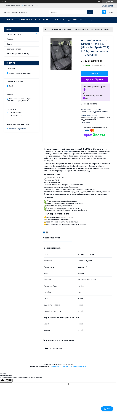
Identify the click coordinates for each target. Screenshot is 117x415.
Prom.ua (70, 364)
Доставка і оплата (77, 20)
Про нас (47, 20)
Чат (107, 409)
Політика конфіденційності (78, 366)
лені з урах (68, 151)
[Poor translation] (9, 381)
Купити (94, 73)
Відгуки (9, 44)
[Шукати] (90, 12)
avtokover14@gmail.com (18, 128)
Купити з (94, 79)
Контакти (59, 20)
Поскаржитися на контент (59, 366)
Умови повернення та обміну (18, 54)
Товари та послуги (28, 20)
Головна (10, 20)
